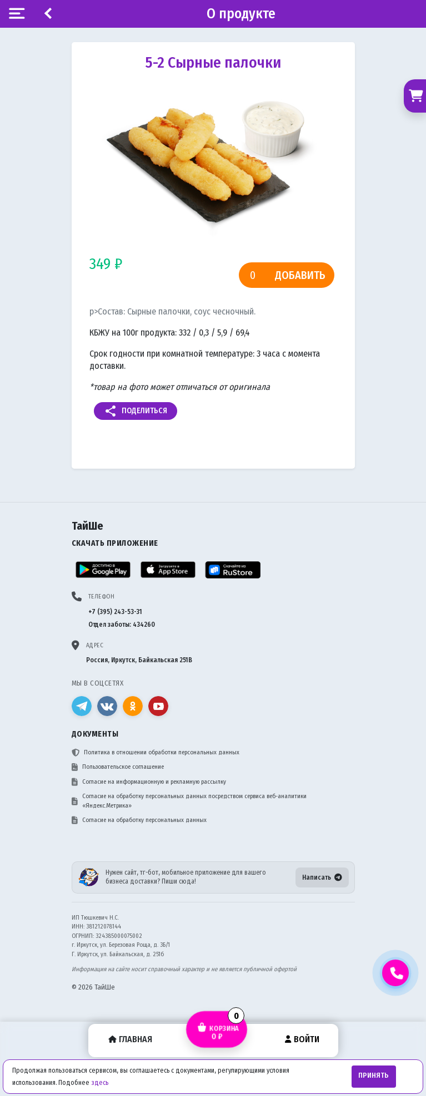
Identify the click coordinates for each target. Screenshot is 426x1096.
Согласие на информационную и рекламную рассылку (149, 782)
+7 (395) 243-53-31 (115, 612)
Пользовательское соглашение (118, 767)
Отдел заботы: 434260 (121, 624)
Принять (373, 1075)
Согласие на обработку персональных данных (139, 820)
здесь (99, 1083)
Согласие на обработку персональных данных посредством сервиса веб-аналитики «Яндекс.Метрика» (189, 801)
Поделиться (135, 411)
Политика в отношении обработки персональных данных (155, 753)
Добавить (300, 275)
